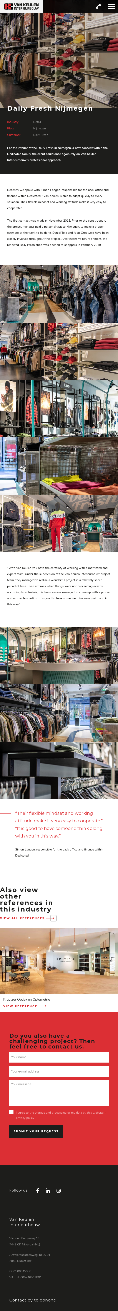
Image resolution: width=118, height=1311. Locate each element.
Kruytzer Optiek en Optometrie (26, 999)
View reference (25, 1006)
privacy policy (25, 1117)
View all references (27, 918)
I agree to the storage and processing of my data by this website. (61, 1112)
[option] (59, 970)
